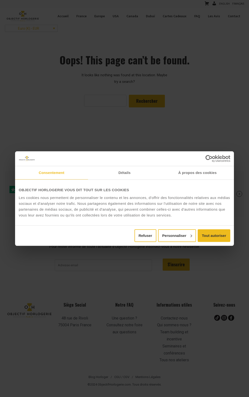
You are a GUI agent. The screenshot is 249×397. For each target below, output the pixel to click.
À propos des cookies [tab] (197, 173)
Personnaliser (177, 235)
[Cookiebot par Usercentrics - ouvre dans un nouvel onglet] (209, 158)
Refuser (145, 235)
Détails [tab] (124, 173)
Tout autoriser (214, 235)
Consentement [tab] (51, 173)
